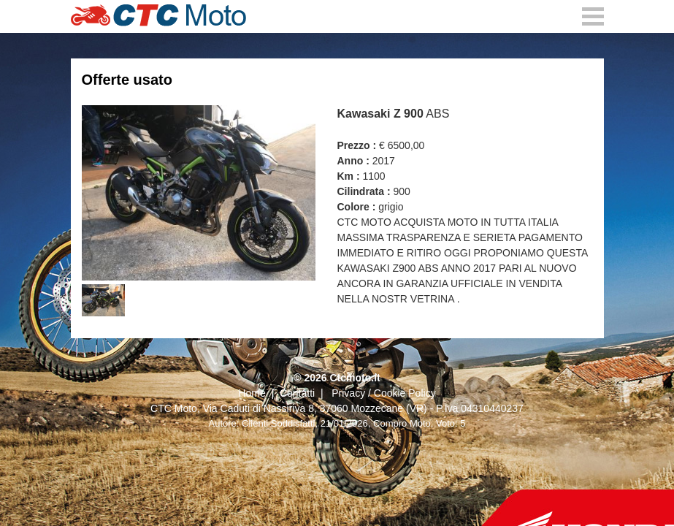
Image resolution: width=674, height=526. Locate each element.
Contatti (297, 393)
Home (251, 393)
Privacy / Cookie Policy (383, 393)
